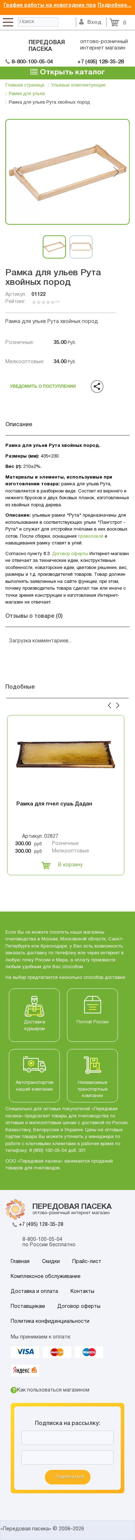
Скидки (51, 1261)
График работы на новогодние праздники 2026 (65, 5)
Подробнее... (114, 5)
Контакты (82, 1291)
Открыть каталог (67, 72)
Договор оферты (70, 554)
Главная (20, 1261)
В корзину (62, 865)
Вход (90, 22)
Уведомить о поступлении (43, 385)
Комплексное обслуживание (46, 1276)
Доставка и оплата (34, 1291)
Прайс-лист (86, 1261)
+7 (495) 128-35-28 (41, 1224)
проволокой (90, 536)
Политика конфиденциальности (50, 1321)
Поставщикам (28, 1306)
